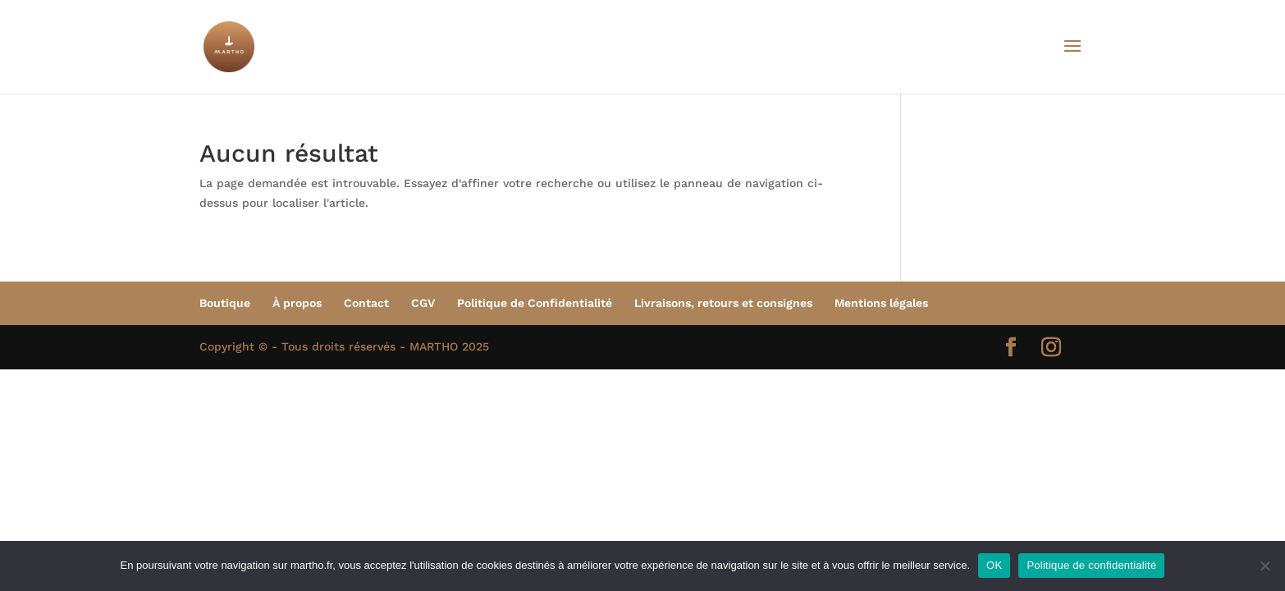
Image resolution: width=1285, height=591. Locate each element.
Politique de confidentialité (1091, 565)
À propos (297, 302)
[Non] (1264, 565)
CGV (423, 302)
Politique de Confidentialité (534, 302)
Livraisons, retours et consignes (723, 302)
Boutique (224, 302)
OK (994, 565)
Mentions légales (881, 302)
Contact (366, 302)
